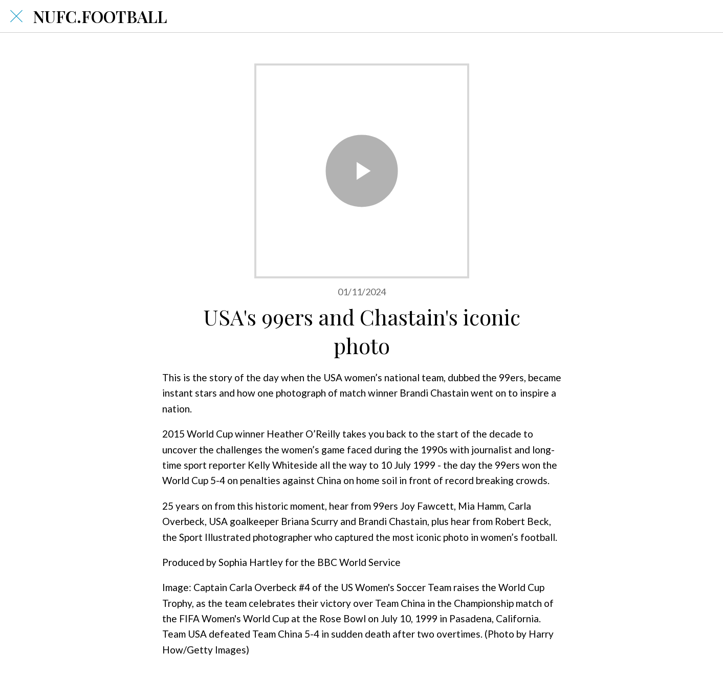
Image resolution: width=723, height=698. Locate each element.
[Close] (16, 16)
